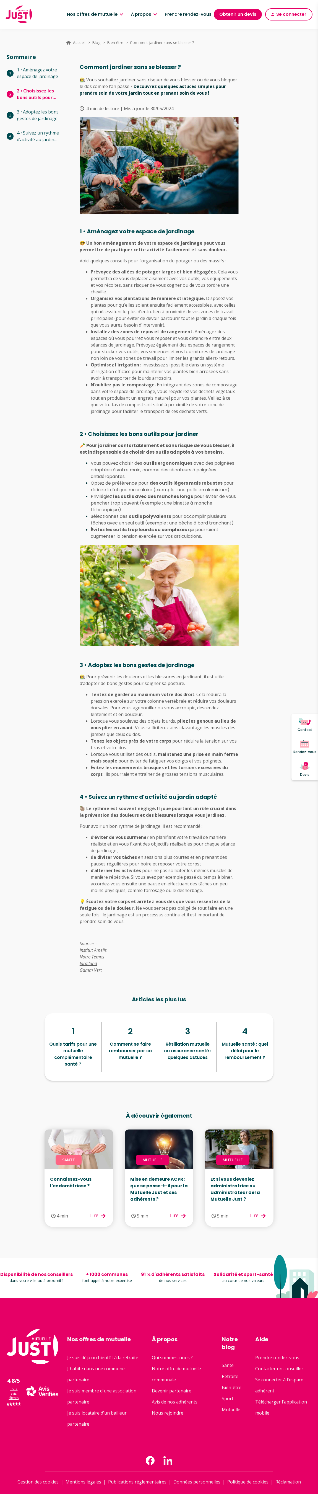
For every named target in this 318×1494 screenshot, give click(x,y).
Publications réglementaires (137, 1482)
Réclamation (288, 1482)
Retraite (230, 1376)
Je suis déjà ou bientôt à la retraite (102, 1358)
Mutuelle (231, 1410)
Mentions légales (83, 1482)
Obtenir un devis (237, 14)
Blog (96, 42)
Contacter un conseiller (279, 1369)
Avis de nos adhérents (174, 1402)
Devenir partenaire (171, 1391)
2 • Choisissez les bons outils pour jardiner (35, 94)
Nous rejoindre (167, 1413)
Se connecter (289, 14)
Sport (227, 1398)
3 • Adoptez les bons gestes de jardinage (38, 115)
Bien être (115, 42)
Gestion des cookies (38, 1482)
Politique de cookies (248, 1482)
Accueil (79, 42)
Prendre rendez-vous (188, 14)
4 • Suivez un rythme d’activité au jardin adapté (38, 136)
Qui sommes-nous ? (172, 1358)
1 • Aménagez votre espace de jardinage (37, 73)
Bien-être (231, 1387)
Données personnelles (196, 1482)
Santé (228, 1365)
